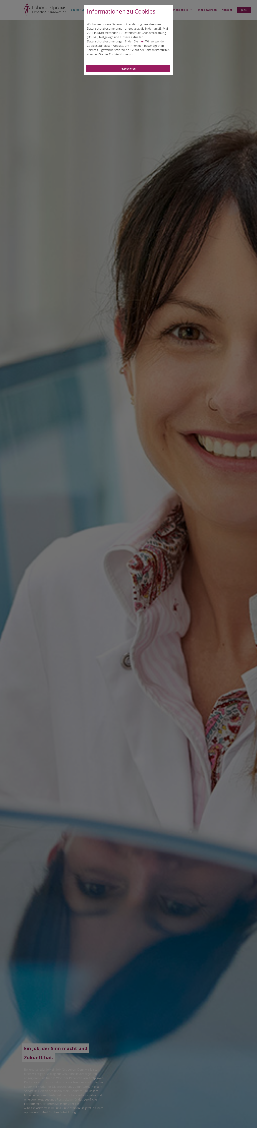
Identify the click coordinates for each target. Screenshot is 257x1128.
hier (141, 41)
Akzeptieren (128, 68)
